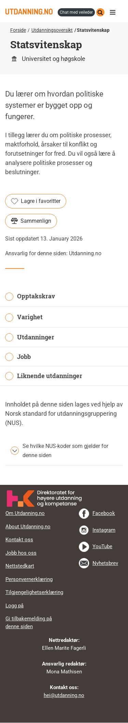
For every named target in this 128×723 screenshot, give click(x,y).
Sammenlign (31, 221)
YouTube (102, 546)
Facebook (104, 513)
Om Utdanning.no (25, 513)
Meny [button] (114, 12)
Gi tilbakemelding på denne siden (28, 623)
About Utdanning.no (28, 527)
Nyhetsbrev (105, 563)
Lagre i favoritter (35, 201)
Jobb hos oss (21, 553)
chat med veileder (76, 12)
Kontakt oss (19, 540)
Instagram (104, 530)
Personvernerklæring (29, 579)
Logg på (14, 606)
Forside (18, 30)
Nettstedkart (19, 566)
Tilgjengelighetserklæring (34, 592)
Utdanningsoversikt (52, 30)
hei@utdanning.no (64, 695)
